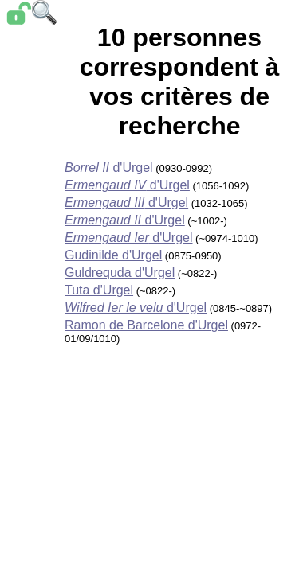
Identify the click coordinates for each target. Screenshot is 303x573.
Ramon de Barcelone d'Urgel (146, 325)
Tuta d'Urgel (99, 290)
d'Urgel (109, 167)
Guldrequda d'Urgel (120, 272)
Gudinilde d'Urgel (113, 255)
